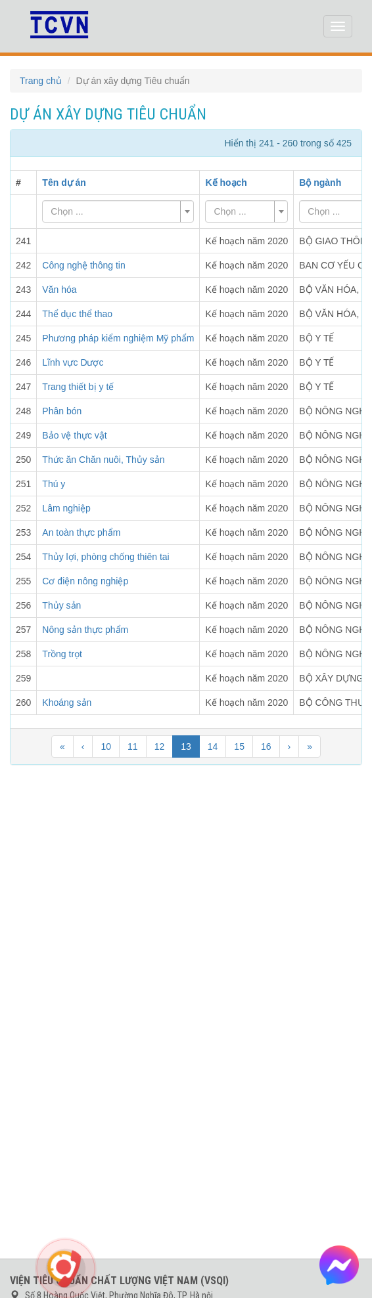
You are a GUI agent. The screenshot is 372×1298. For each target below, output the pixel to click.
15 (239, 746)
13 (186, 746)
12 (159, 746)
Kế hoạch (225, 182)
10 (106, 746)
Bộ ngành (320, 182)
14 (213, 746)
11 (133, 746)
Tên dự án (64, 182)
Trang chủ (41, 81)
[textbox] (114, 211)
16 (266, 746)
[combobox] (118, 211)
